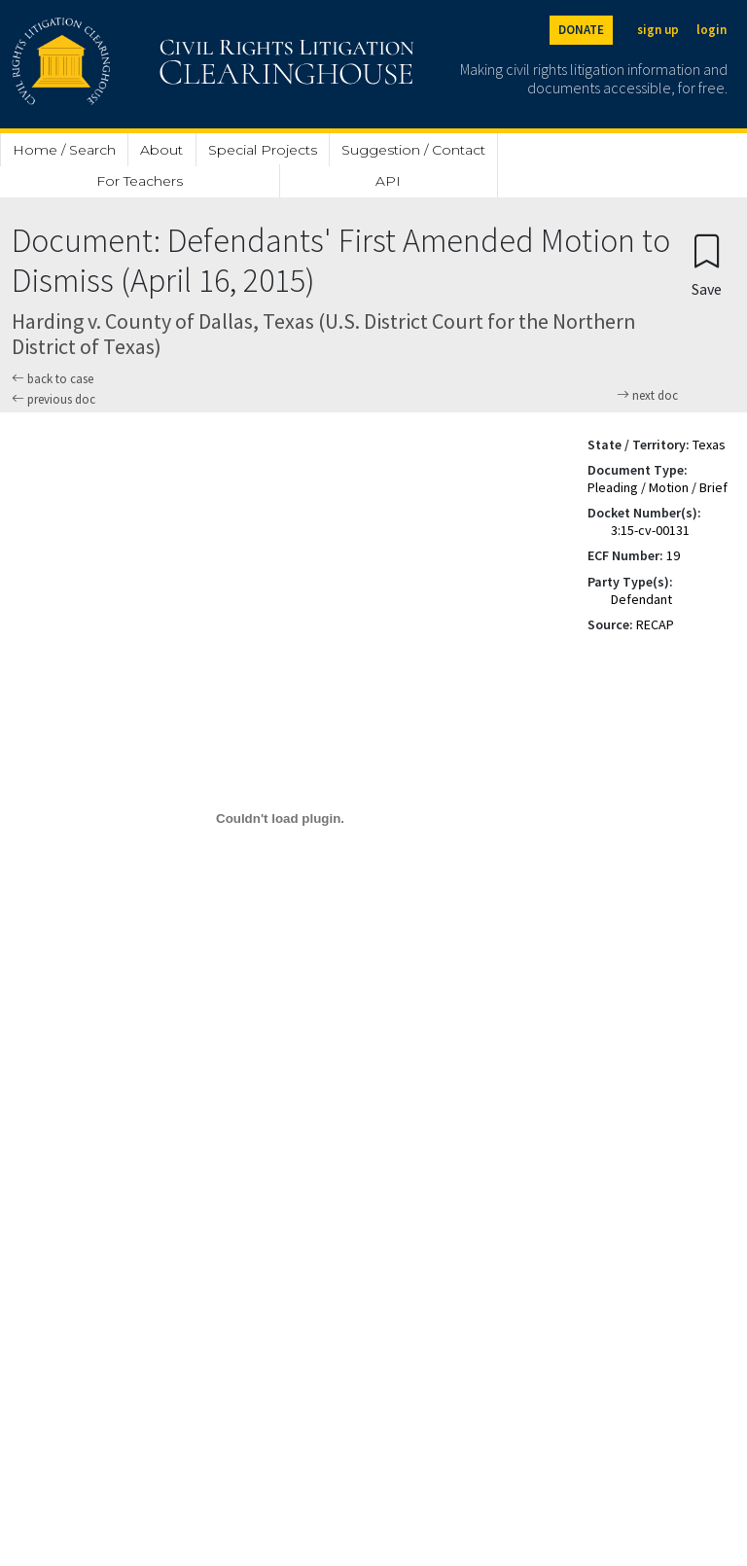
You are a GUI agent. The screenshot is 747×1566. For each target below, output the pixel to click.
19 (673, 555)
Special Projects (262, 150)
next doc (647, 396)
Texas (709, 444)
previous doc (53, 399)
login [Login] (711, 29)
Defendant (641, 599)
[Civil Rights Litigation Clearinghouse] (157, 64)
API (388, 181)
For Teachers (139, 181)
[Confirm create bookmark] (706, 264)
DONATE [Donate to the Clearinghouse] (581, 29)
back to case (52, 379)
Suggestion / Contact (413, 150)
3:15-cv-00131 (650, 530)
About (161, 150)
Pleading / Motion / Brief (657, 487)
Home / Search (64, 150)
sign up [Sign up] (658, 29)
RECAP (655, 624)
